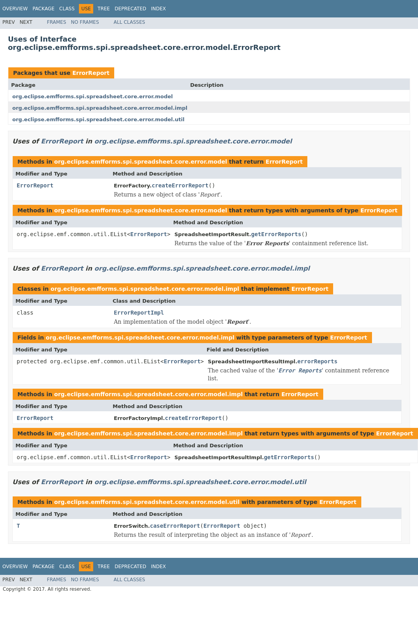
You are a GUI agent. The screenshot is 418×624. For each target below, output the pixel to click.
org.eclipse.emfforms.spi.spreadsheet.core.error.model (92, 96)
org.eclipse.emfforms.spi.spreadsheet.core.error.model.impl (99, 108)
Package (43, 8)
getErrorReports (276, 234)
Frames (56, 22)
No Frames (85, 22)
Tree (104, 8)
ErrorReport (90, 73)
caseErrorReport (175, 526)
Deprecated (130, 8)
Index (158, 8)
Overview (15, 8)
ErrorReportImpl (139, 312)
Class (67, 8)
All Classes (129, 22)
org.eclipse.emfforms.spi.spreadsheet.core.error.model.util (98, 119)
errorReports (317, 361)
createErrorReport (179, 185)
